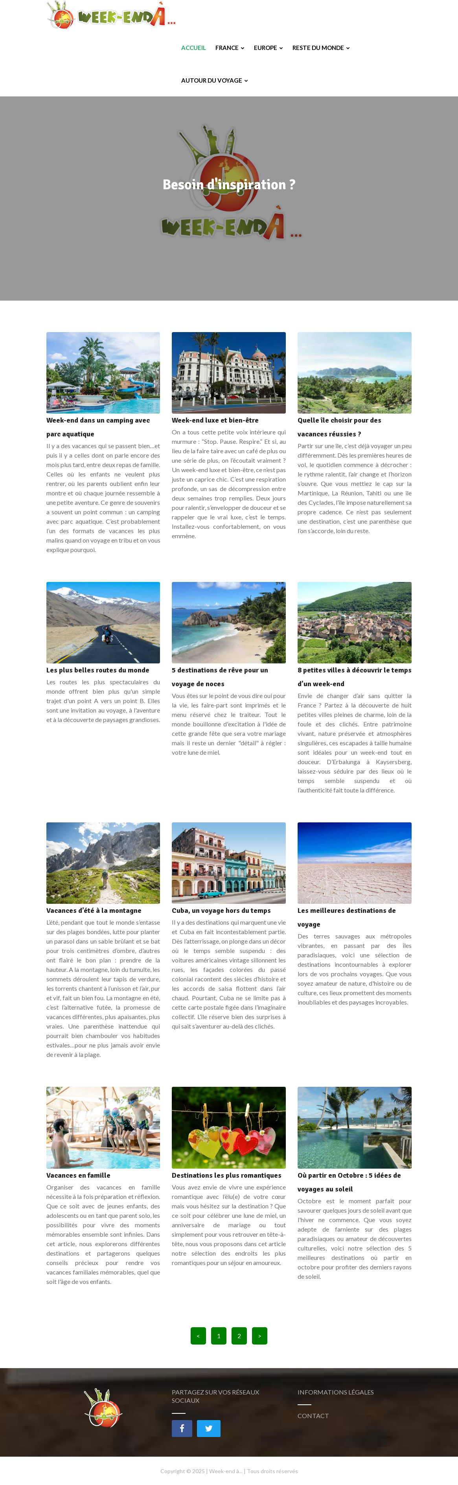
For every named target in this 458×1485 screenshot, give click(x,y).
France (230, 16)
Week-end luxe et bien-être (215, 420)
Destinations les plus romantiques (226, 1175)
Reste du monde (321, 16)
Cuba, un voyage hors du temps (221, 910)
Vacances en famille (78, 1175)
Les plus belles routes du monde (97, 670)
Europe (268, 16)
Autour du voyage (214, 48)
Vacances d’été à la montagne (94, 910)
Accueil (193, 16)
